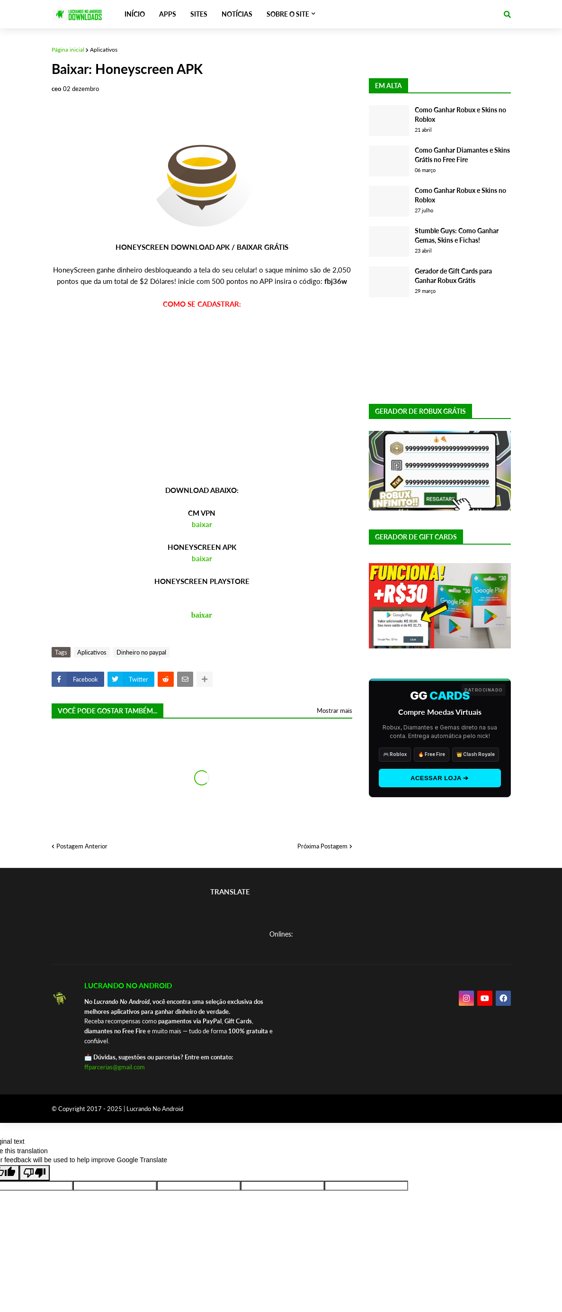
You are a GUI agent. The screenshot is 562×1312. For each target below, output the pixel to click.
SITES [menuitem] (198, 14)
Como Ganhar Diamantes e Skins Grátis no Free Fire (462, 155)
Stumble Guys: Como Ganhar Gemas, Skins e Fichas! (457, 235)
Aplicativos (103, 49)
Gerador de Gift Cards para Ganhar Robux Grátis (453, 275)
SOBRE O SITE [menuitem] (288, 14)
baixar (202, 524)
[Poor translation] (34, 1173)
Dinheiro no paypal (141, 652)
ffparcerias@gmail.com (114, 1067)
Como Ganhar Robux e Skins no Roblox (460, 114)
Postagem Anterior (81, 846)
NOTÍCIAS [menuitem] (237, 14)
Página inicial (68, 49)
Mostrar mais (334, 710)
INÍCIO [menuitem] (135, 14)
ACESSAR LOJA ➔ (439, 778)
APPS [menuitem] (167, 14)
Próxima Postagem (322, 846)
